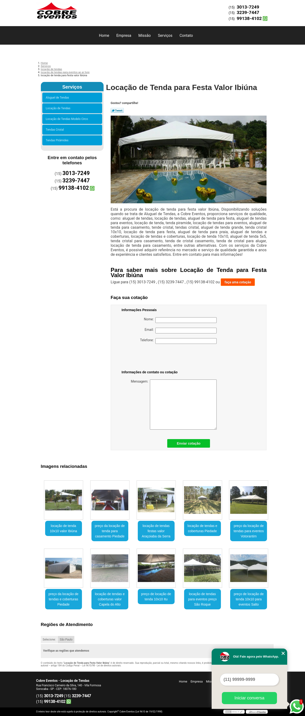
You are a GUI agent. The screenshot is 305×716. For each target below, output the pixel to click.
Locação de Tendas (59, 108)
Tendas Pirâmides (58, 140)
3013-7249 (248, 7)
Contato (186, 35)
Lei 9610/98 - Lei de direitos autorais (101, 665)
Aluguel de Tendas (58, 97)
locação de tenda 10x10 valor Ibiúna (63, 528)
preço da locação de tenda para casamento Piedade (110, 531)
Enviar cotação (188, 443)
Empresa (123, 35)
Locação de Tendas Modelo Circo (68, 119)
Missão (144, 35)
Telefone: (178, 341)
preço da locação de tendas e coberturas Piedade (63, 599)
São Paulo (66, 639)
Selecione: (49, 639)
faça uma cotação (237, 282)
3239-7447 (248, 12)
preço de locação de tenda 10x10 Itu (156, 596)
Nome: (180, 320)
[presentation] (152, 358)
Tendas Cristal (55, 129)
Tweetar (117, 110)
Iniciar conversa (249, 698)
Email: (181, 330)
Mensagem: (174, 404)
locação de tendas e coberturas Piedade (202, 528)
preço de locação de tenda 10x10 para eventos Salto (249, 599)
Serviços (165, 35)
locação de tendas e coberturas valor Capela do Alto (109, 599)
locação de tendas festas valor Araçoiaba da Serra (156, 531)
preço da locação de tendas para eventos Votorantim (249, 531)
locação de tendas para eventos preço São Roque (202, 599)
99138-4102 (249, 18)
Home (104, 35)
